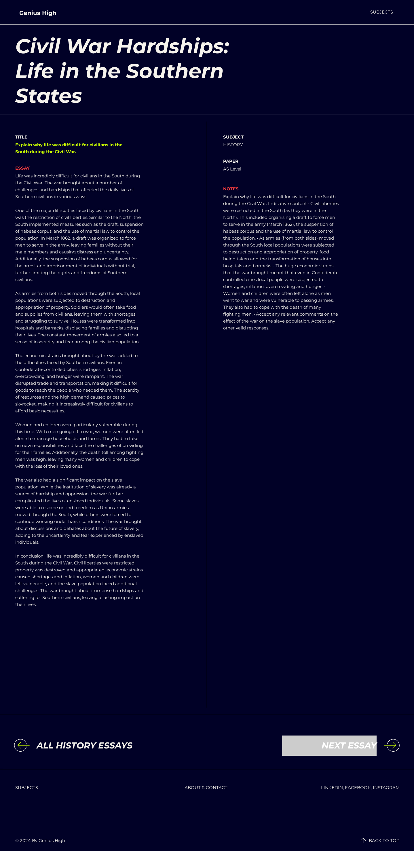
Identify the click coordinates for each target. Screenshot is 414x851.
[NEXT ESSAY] (329, 746)
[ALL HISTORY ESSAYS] (84, 746)
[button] (381, 12)
